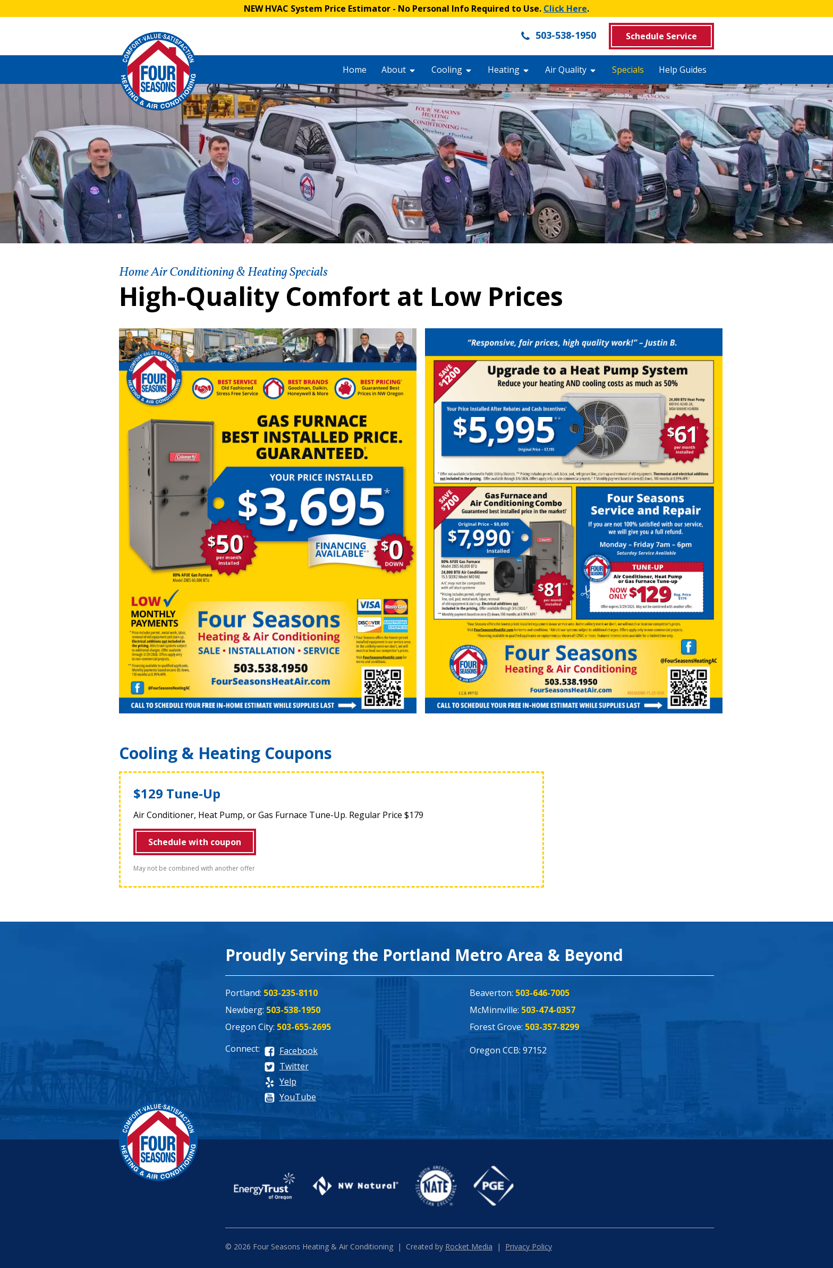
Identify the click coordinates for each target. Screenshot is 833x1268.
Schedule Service (661, 36)
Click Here (565, 8)
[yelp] (280, 1082)
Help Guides (683, 69)
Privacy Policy (528, 1246)
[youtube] (290, 1097)
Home (355, 69)
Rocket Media (468, 1246)
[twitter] (286, 1067)
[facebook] (291, 1051)
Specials (628, 69)
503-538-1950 (558, 35)
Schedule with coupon (194, 842)
